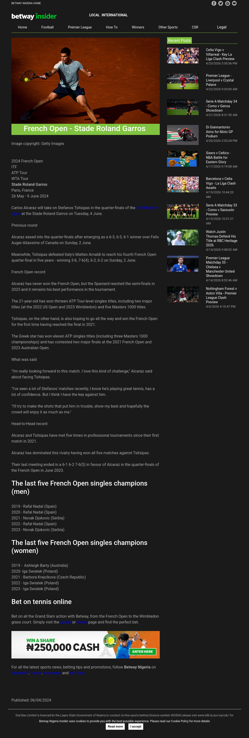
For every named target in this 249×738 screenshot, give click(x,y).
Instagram (52, 673)
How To (111, 27)
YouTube (77, 673)
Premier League (80, 27)
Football (47, 27)
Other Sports (168, 27)
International (115, 15)
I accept (135, 726)
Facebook (19, 673)
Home (22, 27)
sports (65, 622)
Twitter (36, 673)
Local (94, 15)
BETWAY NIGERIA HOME (26, 3)
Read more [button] (115, 726)
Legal (222, 27)
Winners (138, 27)
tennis (82, 622)
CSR (195, 27)
